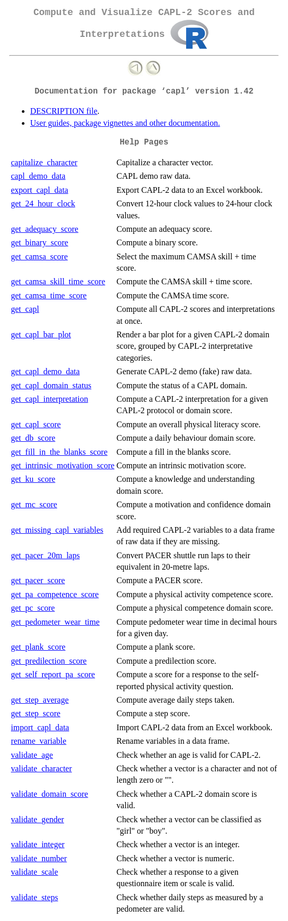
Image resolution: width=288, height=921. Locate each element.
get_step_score (35, 713)
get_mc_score (34, 504)
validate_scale (34, 871)
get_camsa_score (39, 256)
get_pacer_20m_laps (45, 555)
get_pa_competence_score (55, 594)
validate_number (39, 858)
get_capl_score (36, 424)
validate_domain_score (49, 794)
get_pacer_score (38, 580)
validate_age (32, 755)
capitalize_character (44, 162)
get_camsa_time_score (49, 295)
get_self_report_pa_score (53, 674)
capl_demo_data (38, 176)
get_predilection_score (49, 660)
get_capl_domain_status (51, 385)
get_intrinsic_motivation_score (62, 465)
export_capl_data (39, 190)
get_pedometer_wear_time (55, 621)
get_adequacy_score (44, 229)
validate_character (41, 768)
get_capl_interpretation (49, 398)
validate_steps (34, 897)
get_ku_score (33, 479)
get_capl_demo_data (45, 371)
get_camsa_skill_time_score (58, 281)
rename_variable (39, 740)
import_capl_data (40, 727)
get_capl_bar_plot (41, 334)
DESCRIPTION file (63, 111)
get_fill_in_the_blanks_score (59, 452)
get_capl (25, 309)
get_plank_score (38, 646)
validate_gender (37, 819)
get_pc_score (33, 607)
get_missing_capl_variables (57, 529)
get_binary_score (39, 242)
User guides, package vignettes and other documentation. (125, 123)
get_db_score (33, 437)
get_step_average (40, 699)
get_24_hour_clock (43, 203)
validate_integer (37, 844)
